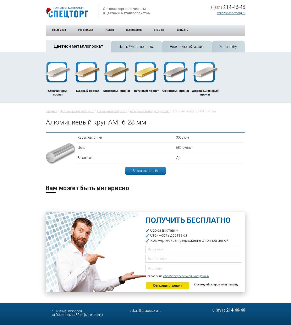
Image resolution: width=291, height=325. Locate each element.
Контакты (182, 30)
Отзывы (159, 30)
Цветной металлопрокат (77, 111)
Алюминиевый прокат (112, 111)
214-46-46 (227, 7)
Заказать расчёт (145, 171)
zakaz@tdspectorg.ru (231, 13)
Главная (51, 111)
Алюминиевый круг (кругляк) (150, 111)
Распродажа (85, 30)
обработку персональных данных (186, 276)
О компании (59, 30)
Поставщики (134, 30)
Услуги (109, 30)
